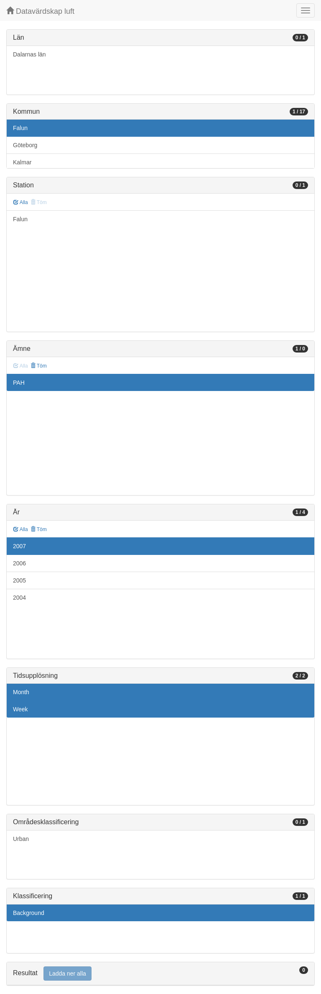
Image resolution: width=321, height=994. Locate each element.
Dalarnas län (29, 54)
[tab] (160, 973)
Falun (20, 128)
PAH (19, 382)
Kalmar (22, 162)
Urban (21, 839)
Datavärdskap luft (40, 11)
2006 (19, 563)
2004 (19, 597)
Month (21, 692)
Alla (20, 202)
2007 (19, 546)
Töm (39, 366)
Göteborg (25, 145)
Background (28, 913)
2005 (19, 580)
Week (20, 709)
